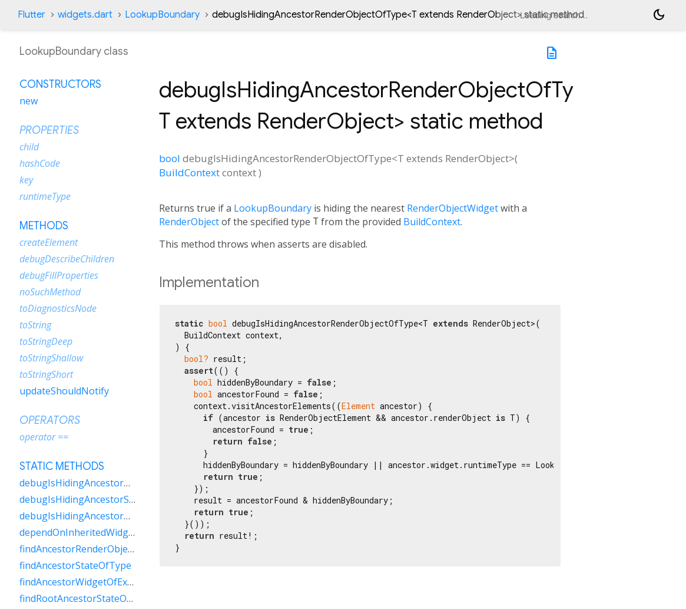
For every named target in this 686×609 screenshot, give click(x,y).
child (29, 146)
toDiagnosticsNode (58, 308)
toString (35, 324)
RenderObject (189, 221)
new (28, 100)
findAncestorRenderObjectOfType (93, 548)
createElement (48, 242)
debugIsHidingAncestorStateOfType (99, 499)
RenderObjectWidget (452, 208)
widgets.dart (85, 15)
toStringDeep (45, 341)
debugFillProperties (58, 275)
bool (169, 158)
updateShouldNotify (64, 390)
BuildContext (189, 172)
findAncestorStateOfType (75, 565)
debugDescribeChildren (66, 258)
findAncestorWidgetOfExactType (91, 581)
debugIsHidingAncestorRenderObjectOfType (118, 482)
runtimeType (45, 196)
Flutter (31, 15)
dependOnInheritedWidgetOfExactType (106, 532)
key (26, 179)
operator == (43, 436)
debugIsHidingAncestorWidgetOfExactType (115, 515)
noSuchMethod (50, 291)
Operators (49, 420)
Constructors (60, 84)
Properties (49, 130)
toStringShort (46, 374)
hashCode (39, 163)
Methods (43, 225)
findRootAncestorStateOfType (86, 598)
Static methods (61, 466)
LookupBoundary (162, 15)
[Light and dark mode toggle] (658, 14)
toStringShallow (51, 357)
